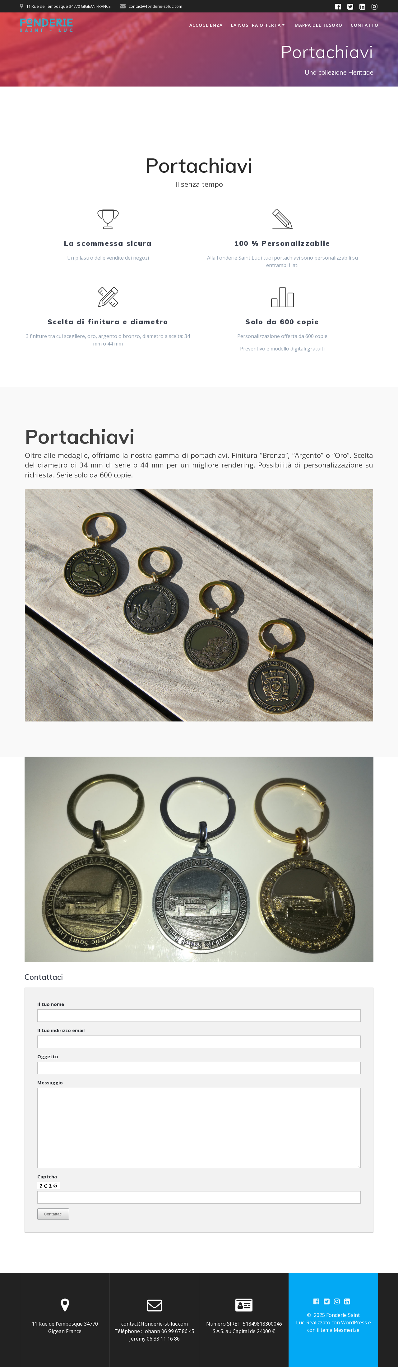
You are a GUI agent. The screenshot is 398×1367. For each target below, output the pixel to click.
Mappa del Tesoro (318, 25)
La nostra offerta (256, 25)
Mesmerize (346, 1330)
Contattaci (53, 1214)
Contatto (364, 25)
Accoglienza (206, 25)
